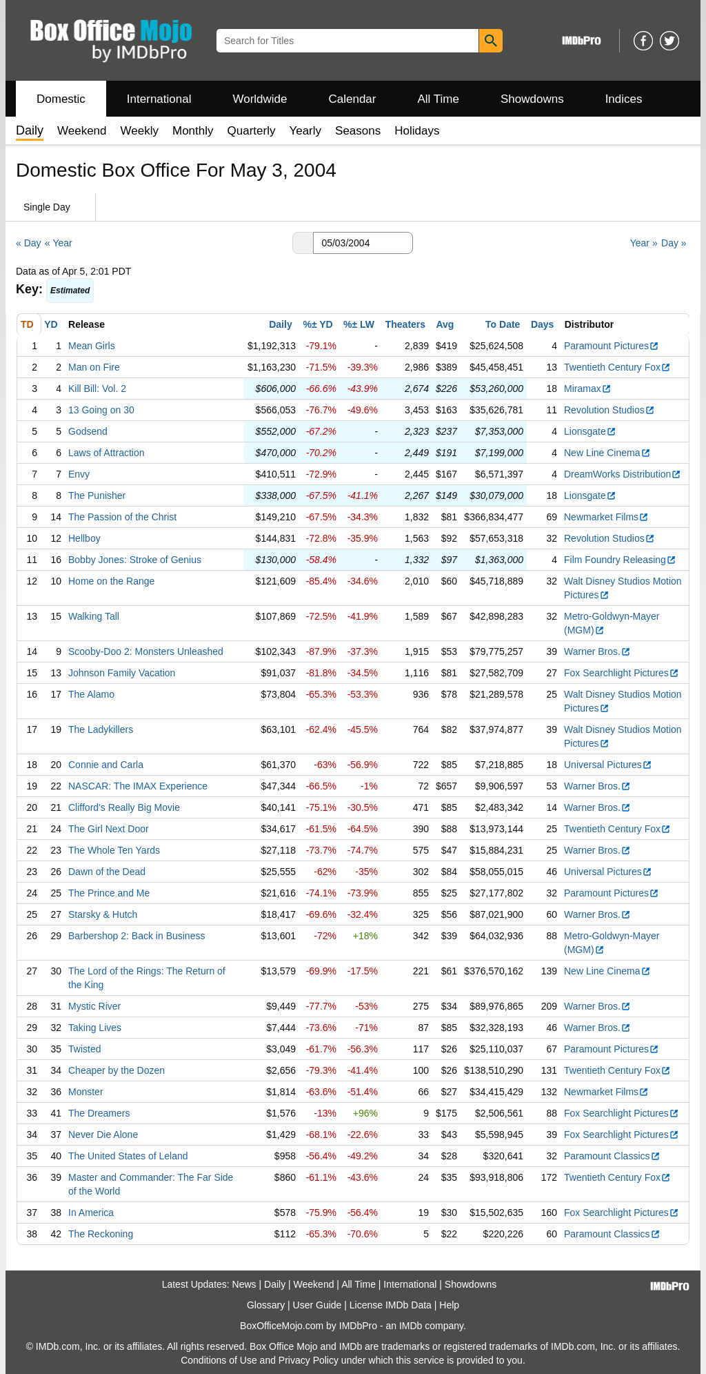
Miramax (588, 388)
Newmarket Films (606, 516)
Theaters (405, 324)
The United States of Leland (128, 1155)
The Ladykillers (100, 729)
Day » (674, 242)
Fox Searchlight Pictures (621, 672)
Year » (644, 242)
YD (50, 324)
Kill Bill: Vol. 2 (97, 388)
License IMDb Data (391, 1305)
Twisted (84, 1048)
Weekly (140, 130)
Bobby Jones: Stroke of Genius (134, 559)
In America (91, 1212)
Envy (79, 474)
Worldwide (259, 99)
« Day (28, 242)
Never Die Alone (103, 1134)
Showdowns (532, 99)
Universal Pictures (608, 764)
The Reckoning (100, 1233)
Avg (445, 324)
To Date (502, 324)
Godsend (88, 431)
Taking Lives (94, 1027)
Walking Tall (93, 616)
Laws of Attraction (106, 452)
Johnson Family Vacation (121, 672)
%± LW (358, 324)
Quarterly (252, 130)
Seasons (358, 130)
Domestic (61, 99)
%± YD (317, 324)
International (159, 99)
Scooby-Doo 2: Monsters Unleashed (145, 651)
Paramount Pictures (611, 345)
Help (449, 1305)
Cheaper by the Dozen (116, 1070)
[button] (302, 243)
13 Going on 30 (101, 409)
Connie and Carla (105, 764)
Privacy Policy (309, 1360)
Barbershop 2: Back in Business (136, 935)
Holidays (416, 130)
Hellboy (84, 538)
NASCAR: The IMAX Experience (138, 786)
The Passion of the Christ (122, 516)
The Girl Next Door (108, 828)
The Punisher (96, 495)
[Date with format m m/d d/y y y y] (363, 243)
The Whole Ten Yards (114, 850)
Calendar (352, 99)
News (244, 1284)
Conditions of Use (219, 1360)
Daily (280, 324)
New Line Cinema (607, 452)
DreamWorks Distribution (622, 474)
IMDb (410, 1325)
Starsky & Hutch (102, 914)
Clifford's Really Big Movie (124, 807)
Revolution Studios (609, 409)
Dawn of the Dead (106, 871)
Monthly (193, 130)
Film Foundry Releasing (620, 559)
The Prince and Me (109, 893)
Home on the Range (111, 581)
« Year (58, 242)
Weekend (82, 130)
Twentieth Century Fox (617, 367)
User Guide (317, 1305)
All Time (438, 99)
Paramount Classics (612, 1155)
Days (542, 324)
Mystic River (94, 1006)
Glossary (266, 1305)
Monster (85, 1091)
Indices (624, 99)
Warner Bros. (597, 651)
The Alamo (91, 694)
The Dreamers (99, 1113)
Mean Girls (91, 345)
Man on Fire (94, 367)
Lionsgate (590, 431)
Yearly (305, 130)
